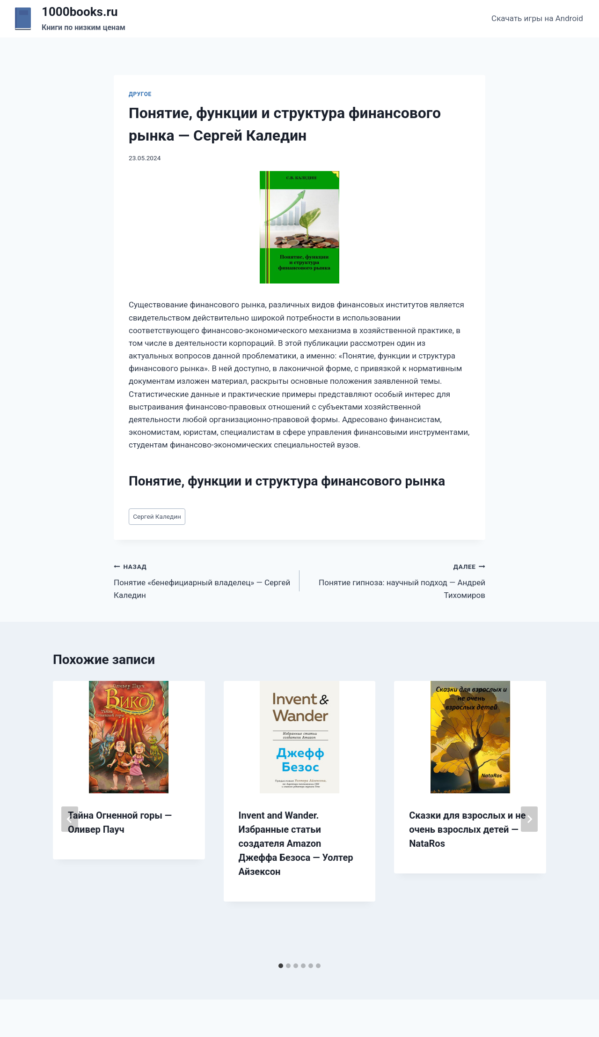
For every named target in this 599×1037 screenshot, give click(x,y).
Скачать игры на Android (537, 18)
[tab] (280, 965)
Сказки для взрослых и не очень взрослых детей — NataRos (467, 829)
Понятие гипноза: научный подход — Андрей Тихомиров (396, 580)
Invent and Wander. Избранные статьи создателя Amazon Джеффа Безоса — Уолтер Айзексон (296, 843)
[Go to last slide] (69, 819)
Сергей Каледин (157, 516)
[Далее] (529, 819)
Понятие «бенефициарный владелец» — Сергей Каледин (203, 580)
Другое (140, 94)
